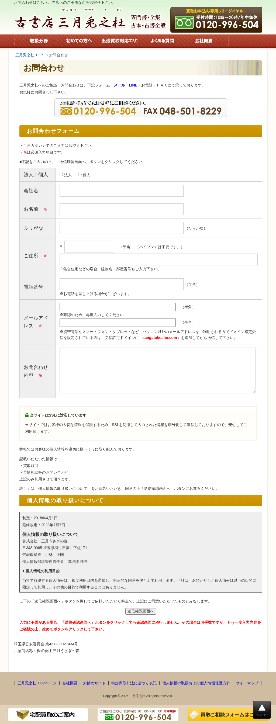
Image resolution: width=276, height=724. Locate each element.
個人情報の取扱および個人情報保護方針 (196, 683)
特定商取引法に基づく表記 (134, 683)
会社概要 (69, 683)
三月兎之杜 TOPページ (37, 683)
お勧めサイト (94, 683)
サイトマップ (247, 683)
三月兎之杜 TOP (29, 55)
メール (119, 85)
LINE (133, 85)
